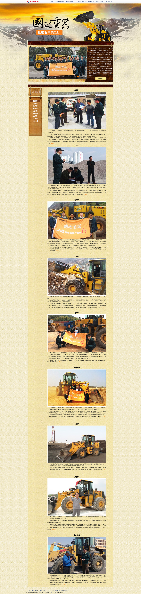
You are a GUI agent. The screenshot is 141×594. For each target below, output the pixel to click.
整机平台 (56, 1)
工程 (105, 1)
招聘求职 (101, 1)
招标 (109, 1)
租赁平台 (68, 1)
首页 (52, 1)
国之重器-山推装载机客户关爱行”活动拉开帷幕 (43, 78)
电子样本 (95, 1)
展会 (112, 1)
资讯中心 (90, 1)
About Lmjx (34, 590)
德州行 (35, 101)
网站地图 (66, 590)
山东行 (35, 103)
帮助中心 (45, 590)
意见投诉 (50, 590)
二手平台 (79, 1)
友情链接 (56, 590)
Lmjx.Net (52, 592)
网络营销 (61, 590)
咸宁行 (35, 111)
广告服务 (40, 590)
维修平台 (73, 1)
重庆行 (35, 106)
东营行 (35, 116)
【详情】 (53, 143)
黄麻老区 (35, 113)
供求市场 (84, 1)
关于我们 (28, 590)
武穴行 (35, 118)
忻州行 (35, 108)
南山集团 (35, 121)
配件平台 (62, 1)
